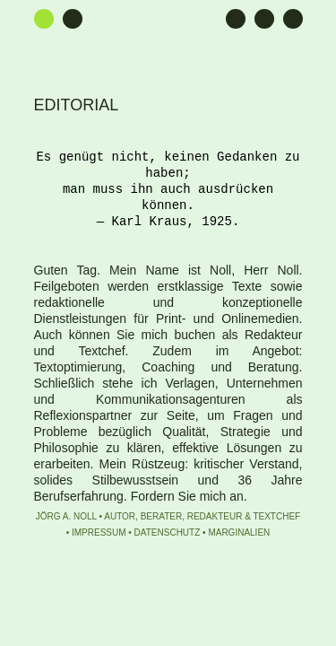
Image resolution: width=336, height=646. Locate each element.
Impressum (99, 532)
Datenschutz (167, 532)
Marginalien (239, 532)
